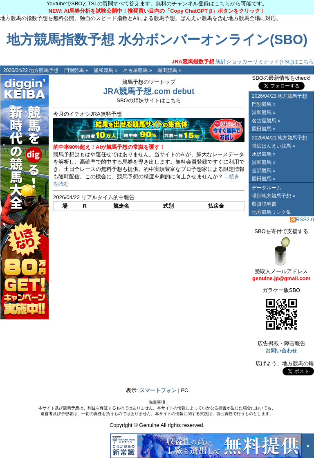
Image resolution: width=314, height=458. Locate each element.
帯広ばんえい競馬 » (273, 146)
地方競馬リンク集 (271, 212)
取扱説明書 (264, 204)
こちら (222, 3)
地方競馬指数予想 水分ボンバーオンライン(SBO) (157, 39)
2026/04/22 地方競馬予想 (30, 70)
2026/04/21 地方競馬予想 (279, 138)
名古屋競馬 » (137, 70)
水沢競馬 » (264, 154)
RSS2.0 (302, 219)
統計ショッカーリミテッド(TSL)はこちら (243, 61)
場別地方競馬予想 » (273, 196)
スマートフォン (158, 390)
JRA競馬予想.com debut (148, 91)
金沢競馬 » (264, 170)
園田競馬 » (169, 70)
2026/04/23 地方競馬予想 (279, 96)
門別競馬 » (76, 70)
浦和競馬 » (105, 70)
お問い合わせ (281, 351)
